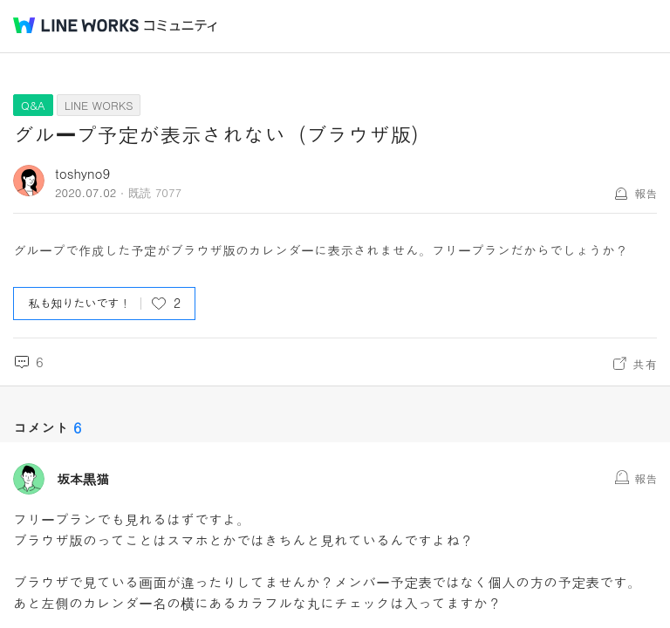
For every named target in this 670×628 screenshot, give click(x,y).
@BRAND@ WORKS (76, 25)
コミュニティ (180, 25)
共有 (644, 363)
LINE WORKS (99, 105)
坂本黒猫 (83, 479)
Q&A (33, 105)
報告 (645, 193)
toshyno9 (82, 173)
